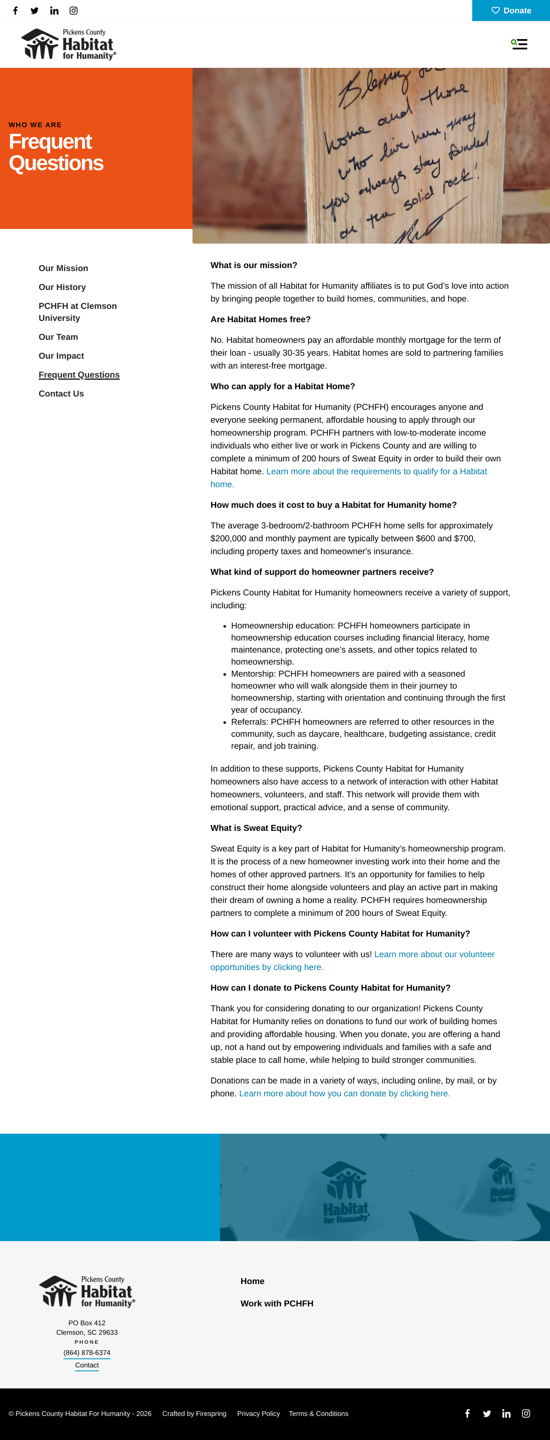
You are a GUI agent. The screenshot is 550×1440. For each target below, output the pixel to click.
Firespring (211, 1414)
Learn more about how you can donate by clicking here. (344, 1093)
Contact (87, 1365)
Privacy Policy (258, 1414)
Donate (511, 10)
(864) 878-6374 (87, 1353)
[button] (519, 44)
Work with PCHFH (277, 1304)
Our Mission (64, 268)
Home (253, 1281)
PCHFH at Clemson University (78, 312)
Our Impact (61, 356)
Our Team (58, 337)
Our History (62, 287)
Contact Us (61, 394)
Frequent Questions (79, 375)
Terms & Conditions (318, 1414)
